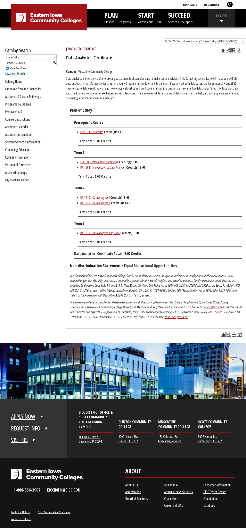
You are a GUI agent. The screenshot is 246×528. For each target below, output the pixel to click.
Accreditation (133, 491)
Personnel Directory (17, 164)
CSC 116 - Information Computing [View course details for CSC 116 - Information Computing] (99, 162)
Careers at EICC (173, 505)
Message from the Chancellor (23, 88)
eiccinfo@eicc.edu (63, 490)
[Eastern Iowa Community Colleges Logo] (47, 474)
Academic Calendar (16, 126)
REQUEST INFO (25, 428)
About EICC (132, 485)
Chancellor (170, 498)
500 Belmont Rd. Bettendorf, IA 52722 (210, 438)
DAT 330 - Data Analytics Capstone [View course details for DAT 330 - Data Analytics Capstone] (100, 233)
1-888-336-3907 (27, 490)
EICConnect (211, 4)
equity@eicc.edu (212, 307)
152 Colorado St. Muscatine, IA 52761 (169, 438)
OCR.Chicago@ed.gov (176, 317)
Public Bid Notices (20, 512)
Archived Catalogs (16, 172)
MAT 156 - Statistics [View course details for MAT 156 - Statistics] (91, 132)
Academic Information (18, 134)
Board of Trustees (136, 498)
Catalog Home (13, 81)
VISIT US (19, 440)
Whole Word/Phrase (18, 68)
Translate (190, 4)
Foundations (210, 498)
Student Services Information (23, 142)
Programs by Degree (18, 104)
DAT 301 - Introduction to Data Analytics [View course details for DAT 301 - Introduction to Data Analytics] (103, 167)
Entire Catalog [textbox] (12, 57)
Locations (209, 505)
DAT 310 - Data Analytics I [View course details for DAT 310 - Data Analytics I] (95, 197)
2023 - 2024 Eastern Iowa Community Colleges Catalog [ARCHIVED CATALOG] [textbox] (201, 41)
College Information (17, 157)
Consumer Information (217, 485)
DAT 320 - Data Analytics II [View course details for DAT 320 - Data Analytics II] (95, 203)
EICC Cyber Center (214, 491)
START (149, 17)
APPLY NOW (23, 416)
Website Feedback (21, 519)
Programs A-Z (13, 111)
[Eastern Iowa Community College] (49, 18)
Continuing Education (17, 149)
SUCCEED (180, 17)
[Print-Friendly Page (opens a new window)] (233, 50)
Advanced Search (15, 73)
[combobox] (205, 41)
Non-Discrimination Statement (54, 512)
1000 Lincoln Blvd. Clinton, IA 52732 (128, 438)
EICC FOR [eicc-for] (222, 15)
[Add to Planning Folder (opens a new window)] (223, 50)
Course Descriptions (17, 119)
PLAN (117, 17)
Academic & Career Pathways (23, 96)
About (133, 472)
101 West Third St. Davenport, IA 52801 (90, 439)
